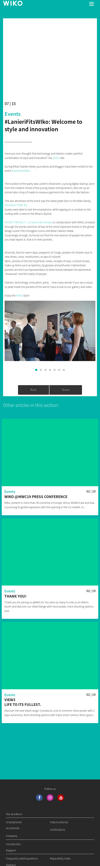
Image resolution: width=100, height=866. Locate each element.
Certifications (57, 829)
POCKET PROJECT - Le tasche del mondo (28, 222)
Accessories (12, 828)
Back (33, 389)
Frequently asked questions (22, 858)
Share (66, 389)
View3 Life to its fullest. (22, 702)
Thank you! (15, 596)
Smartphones (14, 822)
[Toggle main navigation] (91, 4)
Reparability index (60, 858)
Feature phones (59, 822)
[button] (36, 370)
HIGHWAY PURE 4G (16, 205)
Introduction (13, 844)
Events (12, 113)
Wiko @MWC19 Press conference (35, 496)
